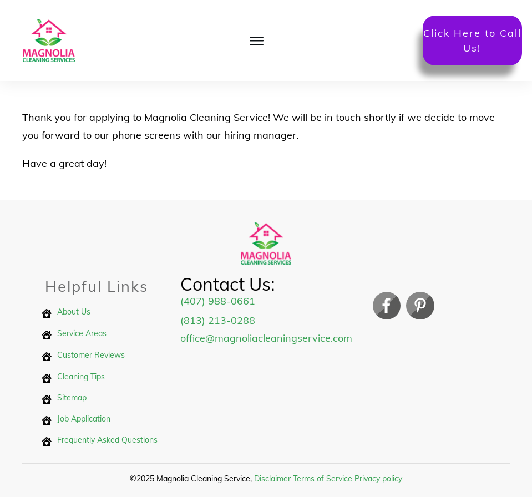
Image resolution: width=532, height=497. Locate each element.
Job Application (83, 419)
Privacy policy (378, 479)
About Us (73, 312)
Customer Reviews (91, 355)
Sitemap (72, 398)
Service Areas (82, 333)
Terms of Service (322, 479)
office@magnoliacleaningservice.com (266, 338)
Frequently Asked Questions (107, 440)
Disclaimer (272, 479)
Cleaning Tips (81, 377)
